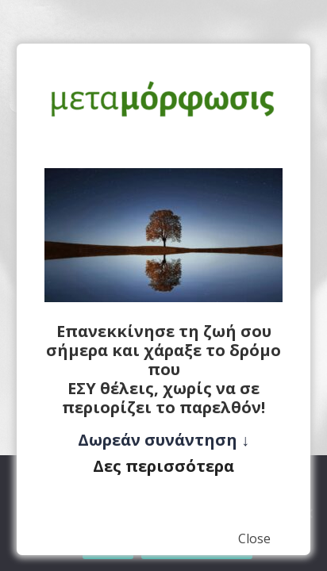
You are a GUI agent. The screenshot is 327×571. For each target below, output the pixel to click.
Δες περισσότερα (163, 466)
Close (254, 538)
